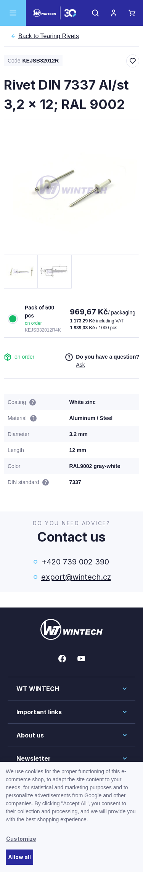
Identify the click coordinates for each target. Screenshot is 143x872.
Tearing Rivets (48, 36)
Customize (21, 838)
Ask (80, 365)
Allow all (19, 857)
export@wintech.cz (75, 577)
